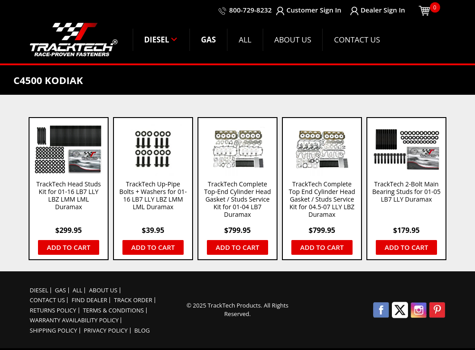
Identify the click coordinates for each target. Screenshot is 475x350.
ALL (78, 290)
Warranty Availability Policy (74, 320)
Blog (142, 330)
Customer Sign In (308, 10)
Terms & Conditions (113, 310)
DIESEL (39, 290)
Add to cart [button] (68, 247)
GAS (60, 290)
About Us (103, 290)
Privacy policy (105, 330)
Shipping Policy (53, 330)
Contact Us (47, 300)
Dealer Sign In (377, 10)
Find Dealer (89, 300)
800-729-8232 (250, 9)
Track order (133, 300)
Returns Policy (53, 310)
